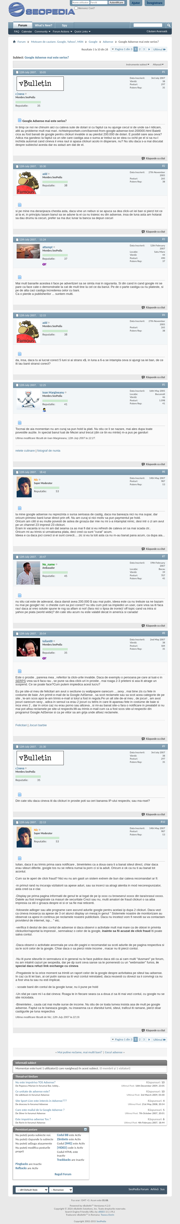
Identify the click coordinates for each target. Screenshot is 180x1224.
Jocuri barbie (38, 725)
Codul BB (62, 1135)
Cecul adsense (114, 1052)
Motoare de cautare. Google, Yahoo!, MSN (57, 41)
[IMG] (68, 1143)
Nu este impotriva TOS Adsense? (35, 1082)
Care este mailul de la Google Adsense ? (39, 1110)
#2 (163, 165)
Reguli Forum (63, 1174)
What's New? (43, 25)
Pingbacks (21, 1164)
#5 (163, 384)
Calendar (27, 31)
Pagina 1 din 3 (123, 49)
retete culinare (25, 450)
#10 (163, 821)
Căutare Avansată (157, 31)
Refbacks (21, 1168)
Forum (22, 25)
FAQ (16, 31)
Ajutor (136, 3)
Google (93, 41)
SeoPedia (101, 1221)
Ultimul (159, 49)
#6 (163, 471)
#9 (163, 746)
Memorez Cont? (85, 8)
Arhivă (154, 1189)
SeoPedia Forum (139, 1189)
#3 (163, 239)
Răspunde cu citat (153, 158)
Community (41, 31)
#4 (163, 315)
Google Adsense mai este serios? (47, 57)
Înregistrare (154, 3)
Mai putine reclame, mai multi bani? (79, 1052)
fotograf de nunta (48, 450)
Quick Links (81, 31)
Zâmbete (62, 1139)
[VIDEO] (62, 1147)
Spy (64, 25)
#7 (163, 556)
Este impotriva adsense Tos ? (33, 1119)
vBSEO (101, 1211)
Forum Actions (61, 31)
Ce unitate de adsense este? (32, 1091)
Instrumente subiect (136, 64)
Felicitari (21, 725)
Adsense (108, 41)
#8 (163, 633)
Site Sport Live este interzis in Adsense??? (41, 1100)
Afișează (157, 64)
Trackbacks (64, 1159)
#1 (163, 71)
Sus (162, 1189)
